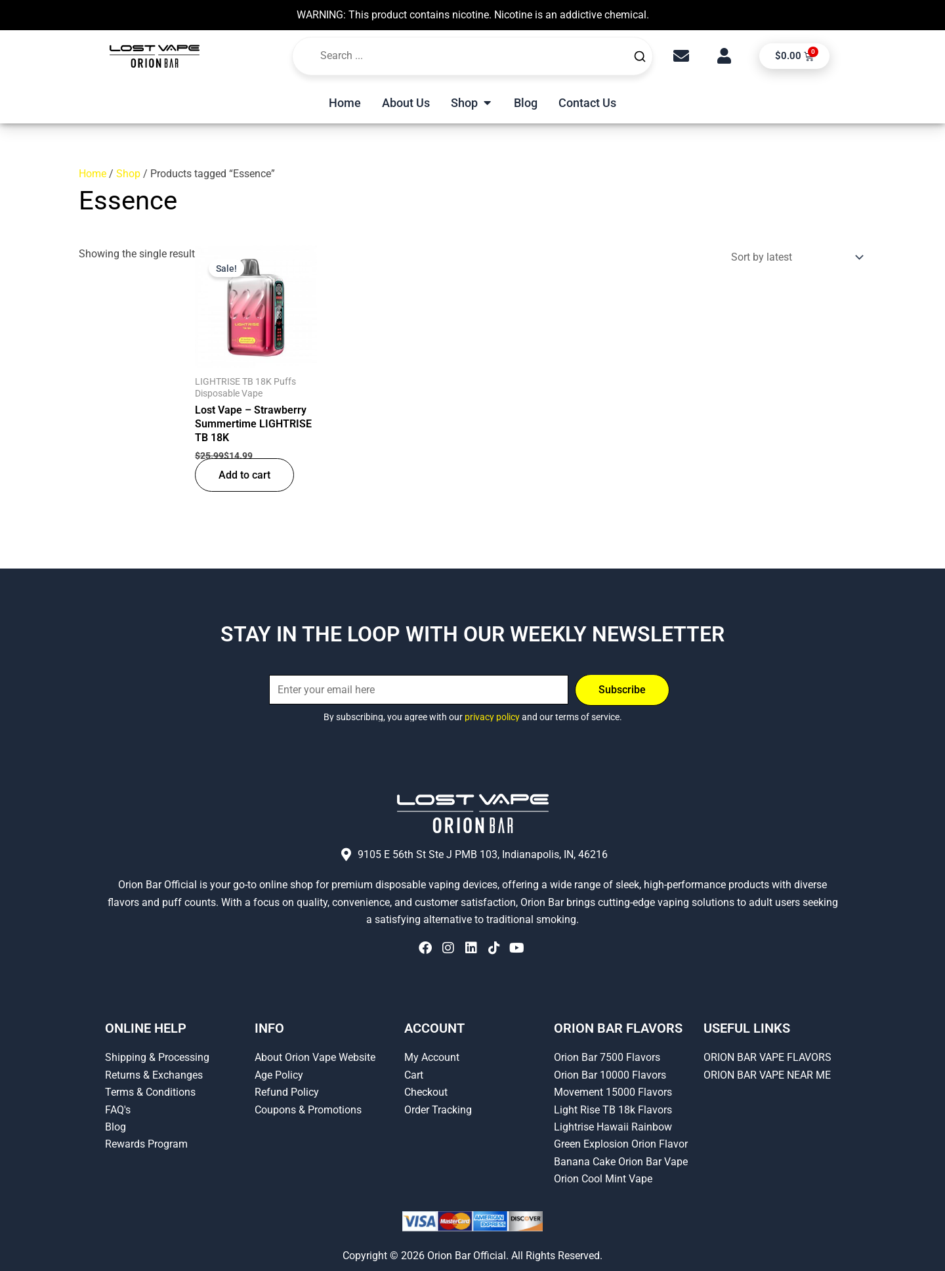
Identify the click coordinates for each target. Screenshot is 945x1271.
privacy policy (492, 717)
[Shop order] (794, 257)
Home (92, 173)
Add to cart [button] (244, 475)
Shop (128, 173)
